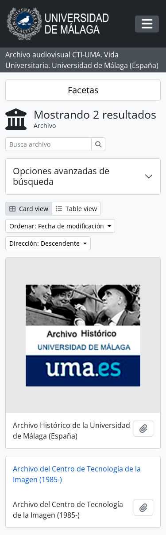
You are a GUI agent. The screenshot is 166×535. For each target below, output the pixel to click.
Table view (76, 208)
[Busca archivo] (48, 144)
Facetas (83, 90)
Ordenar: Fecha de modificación (57, 226)
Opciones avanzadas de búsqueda (61, 176)
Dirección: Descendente (45, 243)
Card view (28, 208)
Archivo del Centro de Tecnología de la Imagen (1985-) (77, 474)
